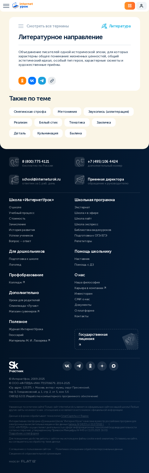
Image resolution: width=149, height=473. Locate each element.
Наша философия (87, 282)
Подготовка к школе (23, 258)
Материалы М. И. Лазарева (29, 340)
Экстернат (82, 207)
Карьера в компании (90, 288)
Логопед (15, 264)
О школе (15, 207)
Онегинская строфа (30, 112)
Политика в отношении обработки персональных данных (89, 449)
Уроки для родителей (24, 300)
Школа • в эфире (86, 212)
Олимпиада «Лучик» (24, 305)
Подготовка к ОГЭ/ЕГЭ (90, 235)
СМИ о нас (82, 299)
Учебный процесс (21, 212)
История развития (22, 229)
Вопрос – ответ (20, 241)
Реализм (20, 122)
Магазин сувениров (24, 311)
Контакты (81, 316)
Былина (76, 133)
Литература (116, 26)
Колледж (17, 282)
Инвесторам (83, 293)
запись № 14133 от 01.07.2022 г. (86, 424)
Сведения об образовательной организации (35, 453)
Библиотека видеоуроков (92, 229)
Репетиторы (83, 241)
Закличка (104, 122)
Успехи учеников (21, 235)
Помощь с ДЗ (84, 264)
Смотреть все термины (43, 26)
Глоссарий (16, 335)
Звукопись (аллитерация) (108, 112)
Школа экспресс (86, 224)
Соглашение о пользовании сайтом (30, 449)
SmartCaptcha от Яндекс (75, 416)
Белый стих (48, 122)
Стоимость (17, 218)
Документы (82, 304)
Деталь (20, 133)
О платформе (84, 310)
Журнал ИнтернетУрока (26, 329)
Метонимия (67, 112)
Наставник (82, 258)
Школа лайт (83, 218)
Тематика (77, 122)
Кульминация (47, 133)
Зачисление (17, 224)
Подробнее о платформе (24, 433)
